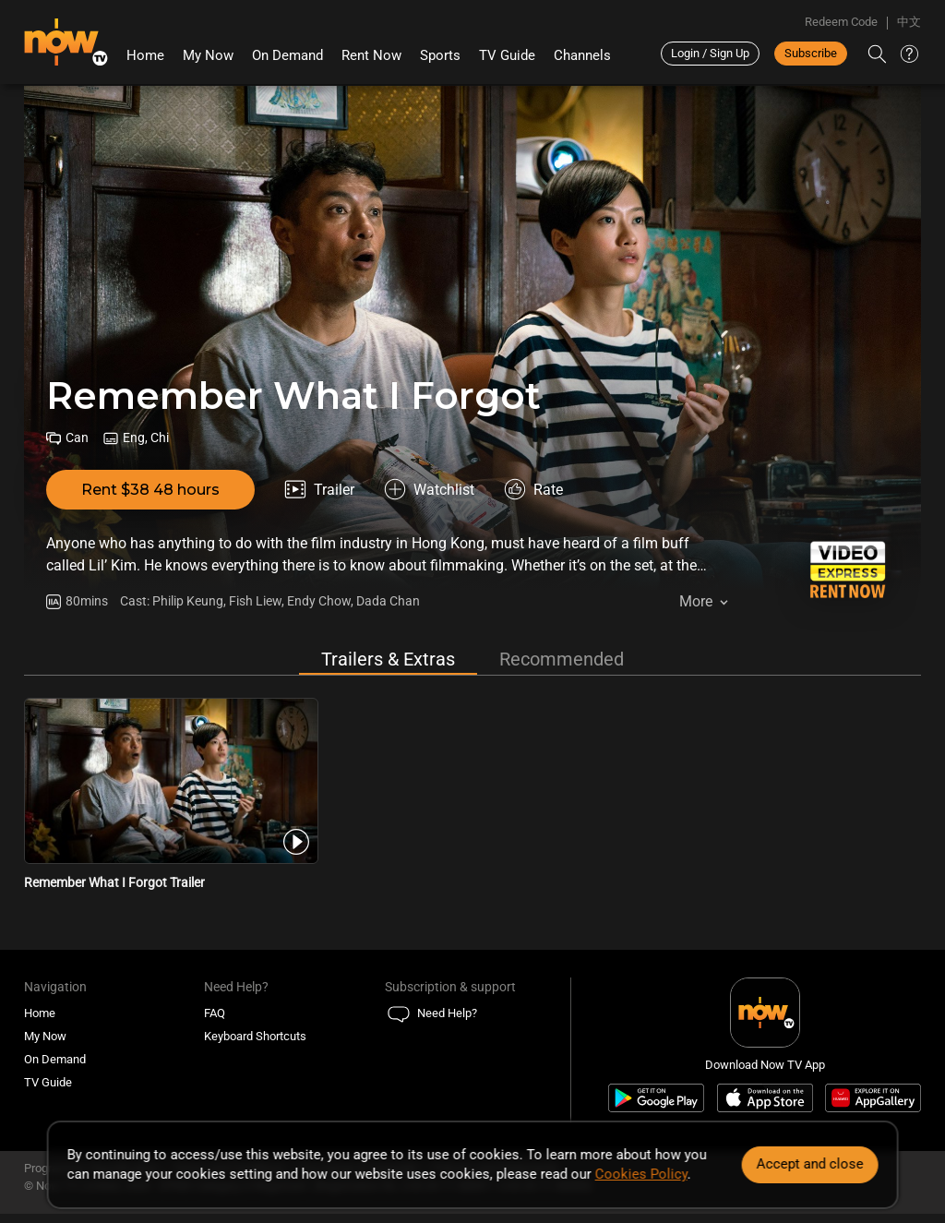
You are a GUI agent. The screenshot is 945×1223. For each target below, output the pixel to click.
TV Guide (507, 55)
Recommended (561, 659)
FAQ (214, 1013)
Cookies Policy (641, 1174)
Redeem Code (841, 22)
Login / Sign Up (710, 53)
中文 (909, 22)
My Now (208, 55)
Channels (582, 55)
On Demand (287, 55)
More (695, 601)
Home (145, 55)
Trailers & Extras (388, 659)
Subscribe (810, 53)
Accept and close (809, 1164)
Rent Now (371, 55)
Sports (440, 55)
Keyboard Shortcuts (255, 1036)
